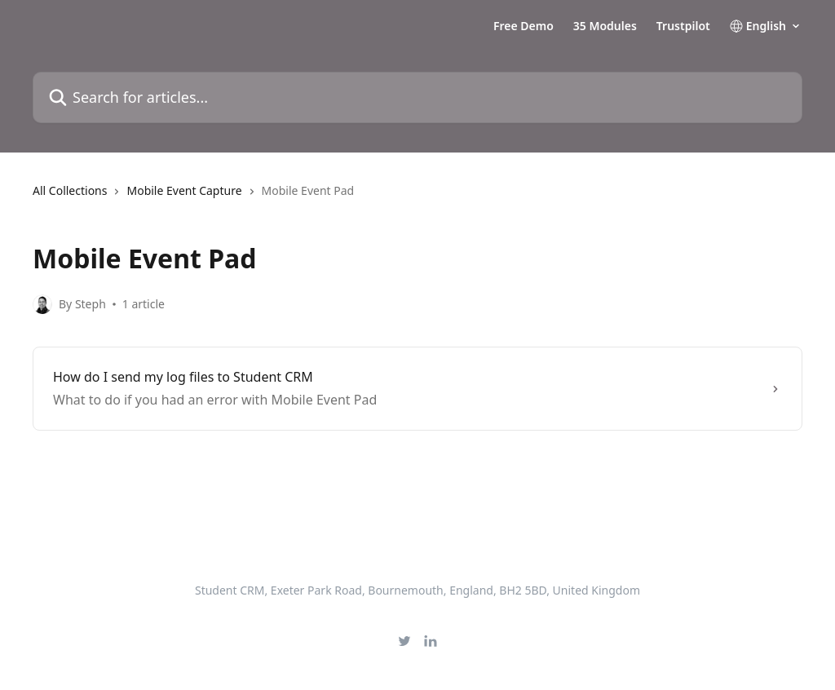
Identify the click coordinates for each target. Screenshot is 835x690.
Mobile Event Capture (183, 190)
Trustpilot (683, 26)
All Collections (70, 190)
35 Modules (605, 26)
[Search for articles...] (417, 97)
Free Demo (523, 26)
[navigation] (417, 197)
